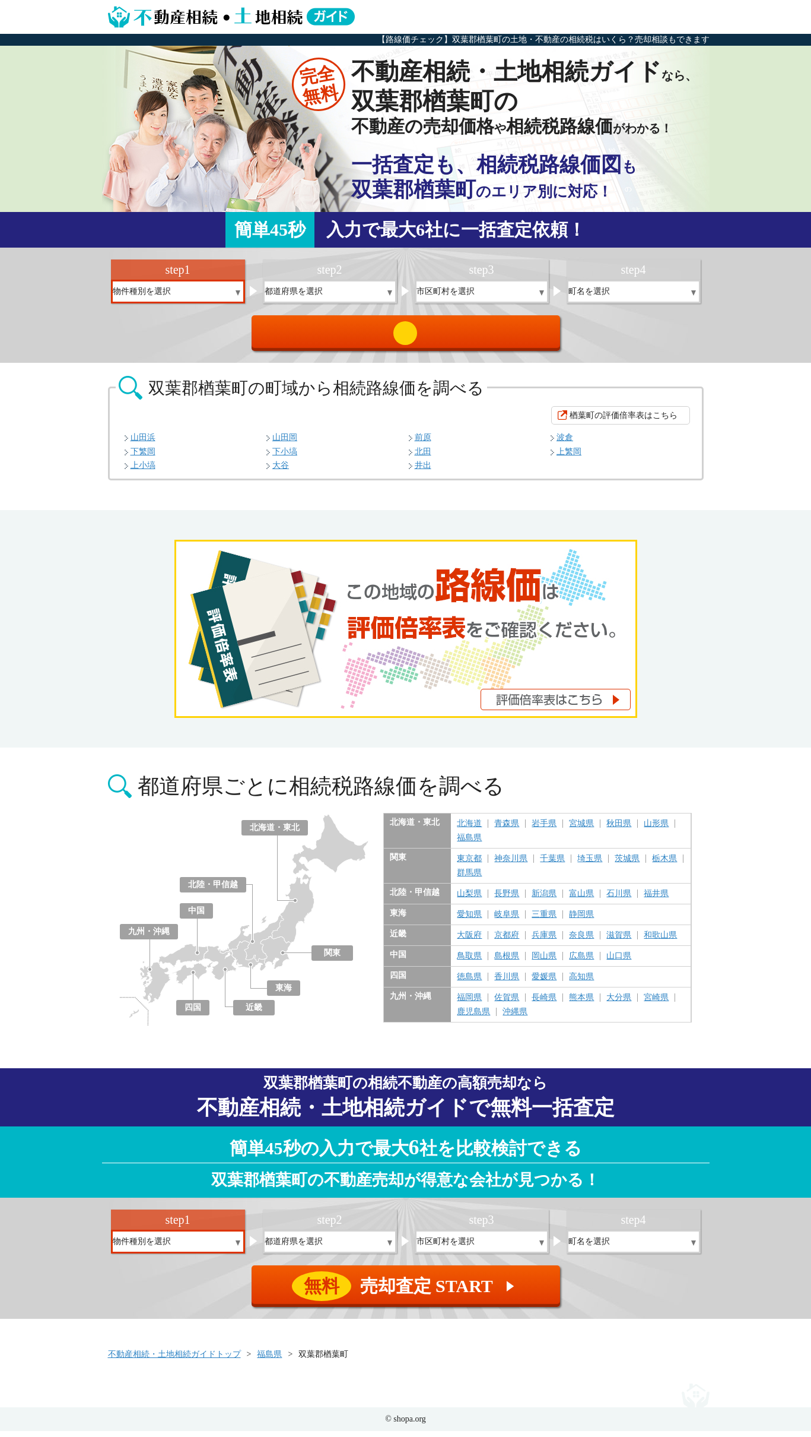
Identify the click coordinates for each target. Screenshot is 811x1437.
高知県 (581, 983)
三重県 (544, 920)
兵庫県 (544, 941)
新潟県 (544, 899)
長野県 (506, 899)
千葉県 (552, 864)
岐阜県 (506, 920)
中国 (196, 916)
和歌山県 (660, 941)
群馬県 (469, 879)
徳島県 (469, 983)
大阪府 (469, 941)
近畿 (254, 1013)
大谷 (280, 471)
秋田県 (618, 829)
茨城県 (627, 864)
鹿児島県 (473, 1018)
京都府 (506, 941)
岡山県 (544, 962)
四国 (193, 1013)
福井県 (656, 899)
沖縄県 (514, 1018)
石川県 (618, 899)
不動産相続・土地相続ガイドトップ (174, 1360)
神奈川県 (510, 864)
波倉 (564, 443)
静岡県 (581, 920)
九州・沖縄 (149, 937)
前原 (423, 443)
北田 (423, 457)
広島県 (581, 962)
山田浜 (143, 443)
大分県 (618, 1003)
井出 (423, 471)
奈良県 (581, 941)
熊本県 (581, 1003)
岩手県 (544, 829)
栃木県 (664, 864)
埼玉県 (589, 864)
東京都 (469, 864)
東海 (283, 993)
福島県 (469, 844)
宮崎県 (656, 1003)
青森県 (506, 829)
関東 (332, 958)
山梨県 (469, 899)
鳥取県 (469, 962)
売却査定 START (406, 336)
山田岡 (284, 443)
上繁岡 (568, 457)
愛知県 (469, 920)
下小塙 (284, 457)
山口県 (618, 962)
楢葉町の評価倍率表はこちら (624, 421)
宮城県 (581, 829)
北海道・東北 (275, 833)
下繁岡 (143, 457)
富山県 (581, 899)
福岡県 (469, 1003)
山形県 (656, 829)
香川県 (506, 983)
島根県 (506, 962)
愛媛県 (544, 983)
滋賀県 (618, 941)
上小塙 (143, 471)
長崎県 (544, 1003)
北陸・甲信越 (213, 890)
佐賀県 (506, 1003)
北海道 (469, 829)
